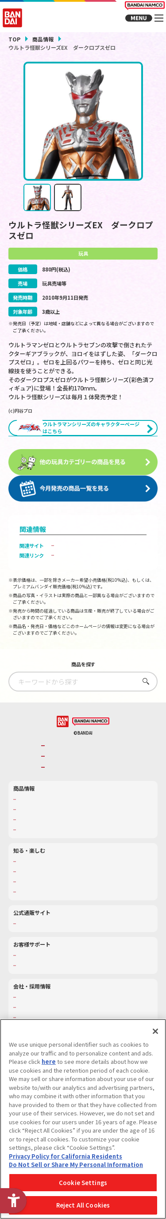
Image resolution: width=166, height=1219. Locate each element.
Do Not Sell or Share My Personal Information (76, 1164)
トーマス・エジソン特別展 (47, 931)
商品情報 (43, 39)
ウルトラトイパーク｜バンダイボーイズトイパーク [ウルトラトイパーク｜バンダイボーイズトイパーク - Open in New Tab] (102, 577)
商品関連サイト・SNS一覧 (47, 889)
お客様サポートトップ (42, 1015)
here (49, 1061)
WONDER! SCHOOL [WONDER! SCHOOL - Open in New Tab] (39, 921)
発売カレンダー (35, 869)
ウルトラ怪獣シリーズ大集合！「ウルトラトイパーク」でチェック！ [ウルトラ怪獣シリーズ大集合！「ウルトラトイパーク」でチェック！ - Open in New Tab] (102, 593)
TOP (14, 39)
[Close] (155, 1031)
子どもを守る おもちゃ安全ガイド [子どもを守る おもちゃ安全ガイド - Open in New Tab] (95, 614)
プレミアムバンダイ (40, 983)
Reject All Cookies (83, 1205)
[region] (83, 1119)
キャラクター (32, 879)
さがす (143, 740)
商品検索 (27, 859)
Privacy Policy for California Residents (65, 1156)
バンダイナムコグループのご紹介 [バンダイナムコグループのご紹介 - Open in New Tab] (85, 805)
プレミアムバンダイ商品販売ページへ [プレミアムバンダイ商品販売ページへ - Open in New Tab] (99, 605)
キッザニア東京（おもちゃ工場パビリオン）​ (66, 941)
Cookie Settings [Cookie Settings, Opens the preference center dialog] (83, 1182)
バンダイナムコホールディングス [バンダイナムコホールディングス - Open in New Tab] (85, 816)
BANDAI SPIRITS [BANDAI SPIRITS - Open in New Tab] (67, 826)
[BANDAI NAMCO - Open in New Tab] (90, 781)
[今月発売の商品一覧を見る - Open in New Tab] (83, 516)
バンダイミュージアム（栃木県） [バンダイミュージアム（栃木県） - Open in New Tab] (54, 951)
